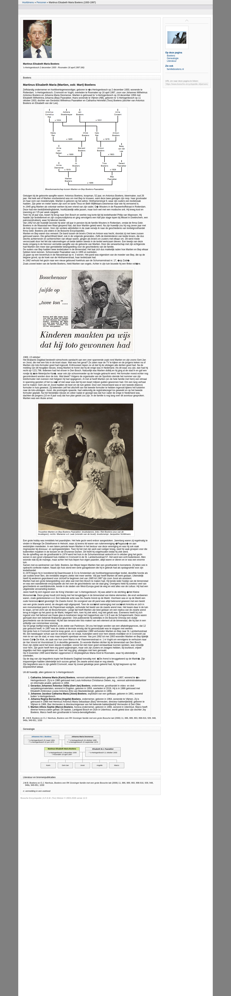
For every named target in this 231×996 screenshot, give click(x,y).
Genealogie (172, 58)
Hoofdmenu (28, 2)
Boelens (171, 55)
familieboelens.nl (175, 69)
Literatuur (171, 61)
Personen (41, 2)
